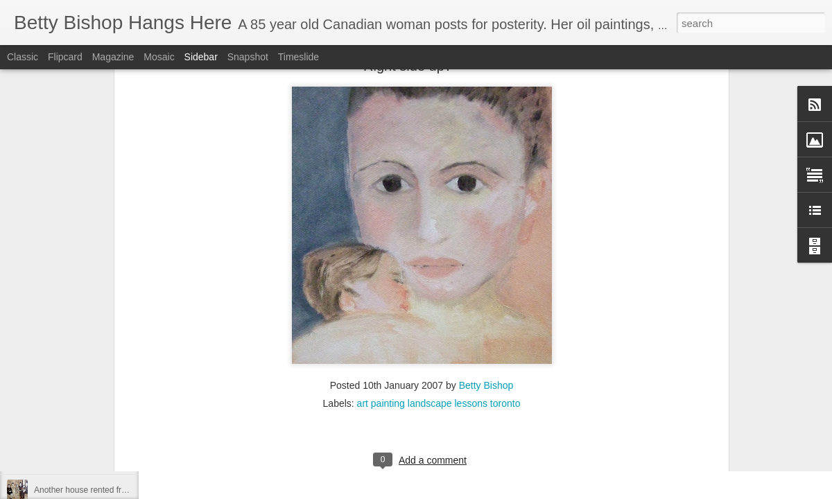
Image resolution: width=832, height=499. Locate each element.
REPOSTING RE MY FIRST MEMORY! (107, 459)
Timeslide (298, 56)
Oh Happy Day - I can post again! (95, 365)
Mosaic (159, 56)
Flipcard (65, 56)
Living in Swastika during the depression (108, 427)
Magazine (113, 56)
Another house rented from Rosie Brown (108, 490)
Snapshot (247, 56)
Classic (22, 56)
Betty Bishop (486, 155)
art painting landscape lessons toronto (439, 174)
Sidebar (201, 56)
